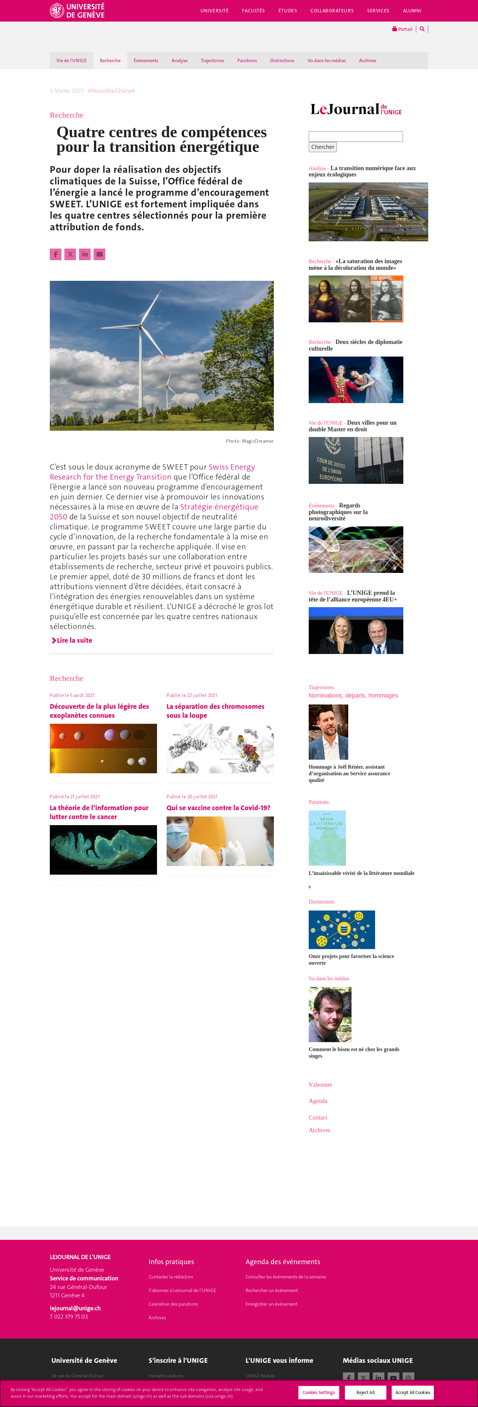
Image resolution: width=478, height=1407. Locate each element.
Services (378, 10)
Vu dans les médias (327, 60)
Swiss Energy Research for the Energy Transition (152, 472)
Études (288, 10)
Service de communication (84, 1278)
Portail (402, 29)
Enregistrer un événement (271, 1304)
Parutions (247, 60)
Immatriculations (166, 1376)
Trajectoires (212, 60)
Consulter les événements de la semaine (286, 1277)
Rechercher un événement (272, 1290)
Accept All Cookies (412, 1396)
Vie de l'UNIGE (71, 60)
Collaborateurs (332, 10)
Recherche (110, 60)
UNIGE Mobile (260, 1376)
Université (214, 10)
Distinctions (282, 60)
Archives (367, 60)
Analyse (180, 60)
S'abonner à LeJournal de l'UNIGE (182, 1290)
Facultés (253, 10)
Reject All (365, 1396)
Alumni (412, 10)
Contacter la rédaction (171, 1277)
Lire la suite (74, 640)
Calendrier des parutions (173, 1304)
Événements (146, 60)
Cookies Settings (319, 1396)
